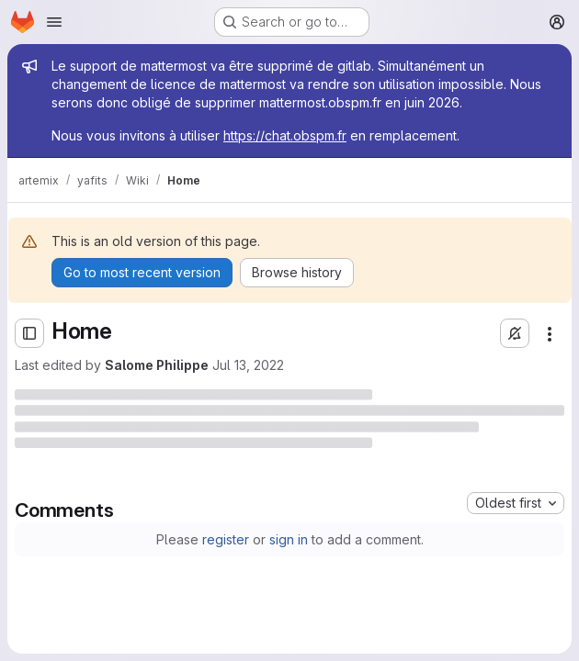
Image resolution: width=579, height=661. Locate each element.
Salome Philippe (157, 365)
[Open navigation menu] (54, 22)
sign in (288, 539)
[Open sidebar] (29, 333)
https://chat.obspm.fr (284, 135)
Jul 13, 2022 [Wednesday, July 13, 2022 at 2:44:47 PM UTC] (248, 365)
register (225, 539)
